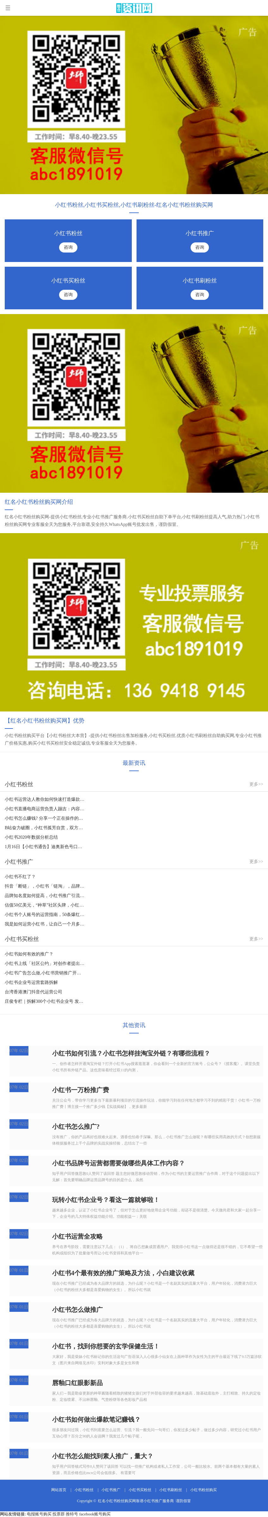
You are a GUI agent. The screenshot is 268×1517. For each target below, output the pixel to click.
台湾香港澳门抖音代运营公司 (33, 992)
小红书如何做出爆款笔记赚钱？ (96, 1419)
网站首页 (58, 1490)
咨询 (68, 247)
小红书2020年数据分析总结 (31, 837)
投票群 (58, 1514)
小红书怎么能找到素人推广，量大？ (102, 1456)
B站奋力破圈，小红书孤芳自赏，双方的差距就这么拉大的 (45, 827)
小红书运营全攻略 (77, 1236)
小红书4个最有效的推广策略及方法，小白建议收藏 (123, 1273)
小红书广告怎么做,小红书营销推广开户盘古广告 (45, 973)
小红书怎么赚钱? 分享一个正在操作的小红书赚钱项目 (45, 818)
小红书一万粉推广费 (80, 1089)
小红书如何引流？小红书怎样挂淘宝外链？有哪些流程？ (131, 1053)
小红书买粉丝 (140, 1490)
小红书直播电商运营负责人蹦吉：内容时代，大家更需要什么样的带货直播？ (45, 808)
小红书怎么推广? (76, 1126)
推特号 (72, 1514)
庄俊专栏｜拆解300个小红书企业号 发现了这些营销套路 (45, 1001)
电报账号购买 (39, 1514)
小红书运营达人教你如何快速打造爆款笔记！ (45, 799)
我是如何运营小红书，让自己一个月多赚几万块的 (45, 924)
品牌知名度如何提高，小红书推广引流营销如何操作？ (45, 895)
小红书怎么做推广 (77, 1309)
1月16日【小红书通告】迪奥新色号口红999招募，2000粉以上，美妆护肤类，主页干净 (45, 846)
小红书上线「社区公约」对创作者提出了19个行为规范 (45, 963)
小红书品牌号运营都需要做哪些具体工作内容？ (118, 1163)
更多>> (256, 784)
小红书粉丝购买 (203, 1490)
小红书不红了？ (20, 876)
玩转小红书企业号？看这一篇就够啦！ (106, 1199)
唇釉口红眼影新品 (77, 1382)
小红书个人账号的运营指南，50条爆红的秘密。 (45, 914)
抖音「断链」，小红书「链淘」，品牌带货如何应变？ (45, 886)
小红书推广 (110, 1490)
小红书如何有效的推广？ (29, 954)
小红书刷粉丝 (170, 1490)
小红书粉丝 (84, 1490)
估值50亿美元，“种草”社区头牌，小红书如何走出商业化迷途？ (45, 905)
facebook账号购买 (95, 1514)
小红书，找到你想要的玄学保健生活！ (106, 1346)
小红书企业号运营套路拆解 (31, 982)
